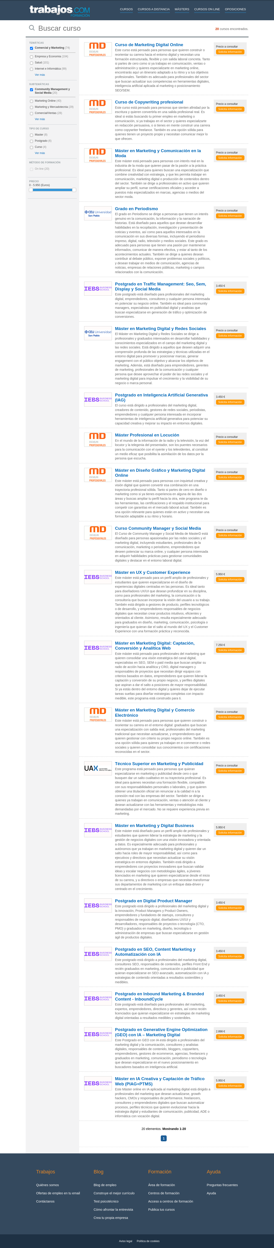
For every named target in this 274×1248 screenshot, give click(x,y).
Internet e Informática (48, 68)
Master (39, 134)
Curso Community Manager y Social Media (158, 528)
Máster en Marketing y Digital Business (154, 825)
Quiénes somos (47, 1185)
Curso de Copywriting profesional (149, 102)
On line (42, 168)
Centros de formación (164, 1193)
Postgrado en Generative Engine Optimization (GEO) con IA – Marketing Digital (161, 1032)
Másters (182, 9)
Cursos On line (207, 9)
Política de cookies (148, 1241)
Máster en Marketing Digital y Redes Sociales (160, 328)
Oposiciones (235, 9)
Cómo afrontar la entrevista (113, 1209)
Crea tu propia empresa (111, 1218)
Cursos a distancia (154, 9)
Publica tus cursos (161, 1209)
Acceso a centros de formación (170, 1201)
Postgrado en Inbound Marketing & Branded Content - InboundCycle (159, 996)
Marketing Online (45, 100)
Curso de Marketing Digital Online (149, 44)
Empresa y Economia (48, 56)
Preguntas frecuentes (222, 1185)
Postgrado (41, 140)
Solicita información (230, 51)
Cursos (126, 9)
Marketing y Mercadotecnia (51, 106)
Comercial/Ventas (45, 113)
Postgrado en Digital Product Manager (153, 900)
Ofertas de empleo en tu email (58, 1193)
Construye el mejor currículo (114, 1193)
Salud (38, 62)
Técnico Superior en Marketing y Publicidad (159, 763)
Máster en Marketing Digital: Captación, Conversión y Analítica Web (155, 645)
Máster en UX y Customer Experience (152, 572)
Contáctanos (45, 1201)
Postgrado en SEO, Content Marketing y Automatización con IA (155, 952)
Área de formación (161, 1185)
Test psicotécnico (106, 1201)
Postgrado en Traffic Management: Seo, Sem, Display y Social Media (160, 286)
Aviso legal (125, 1241)
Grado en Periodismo (136, 208)
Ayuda (211, 1193)
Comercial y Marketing (49, 47)
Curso (38, 147)
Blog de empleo (105, 1185)
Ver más (40, 74)
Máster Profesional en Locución (147, 435)
